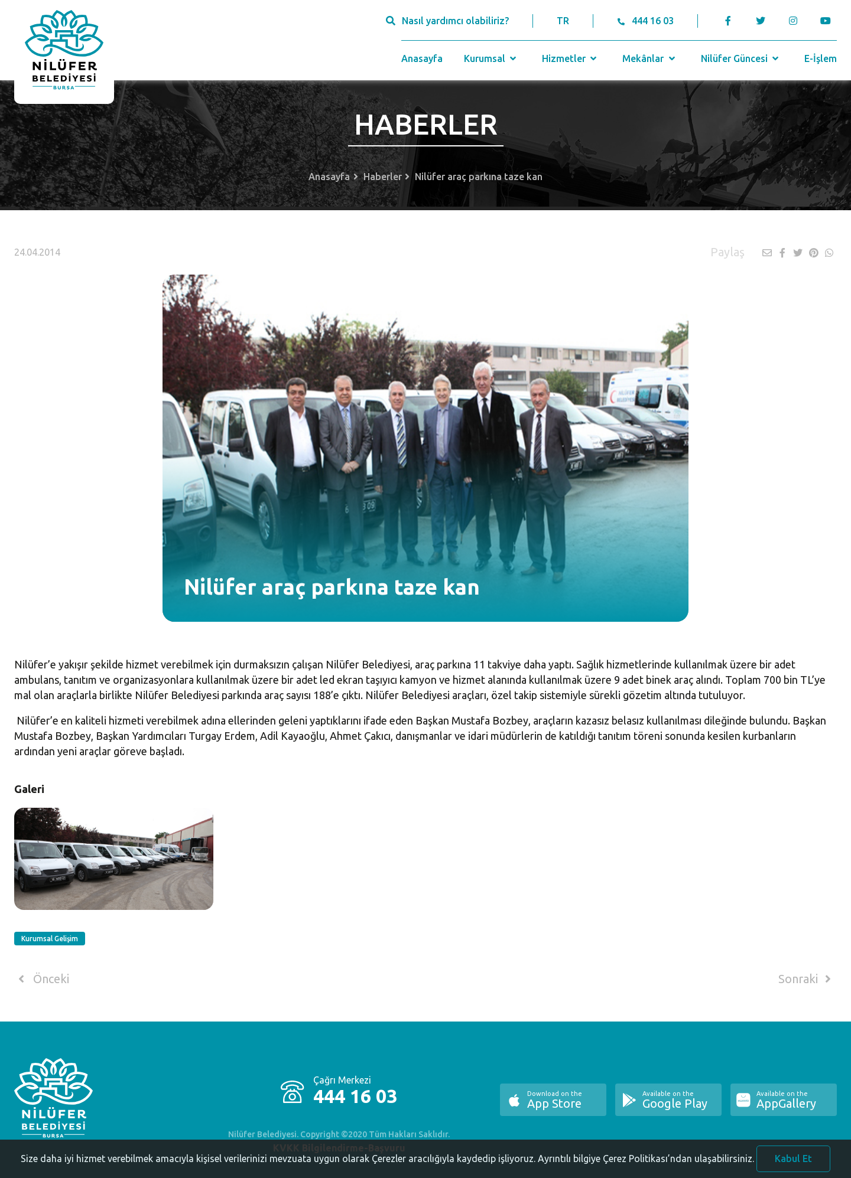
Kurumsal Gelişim (49, 938)
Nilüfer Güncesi (741, 58)
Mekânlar (649, 58)
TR (563, 20)
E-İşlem (820, 58)
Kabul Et (793, 1164)
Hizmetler (570, 58)
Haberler (382, 176)
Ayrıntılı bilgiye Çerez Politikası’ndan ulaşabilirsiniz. (646, 1164)
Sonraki (806, 979)
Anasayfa (422, 58)
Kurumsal (491, 58)
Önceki (41, 979)
